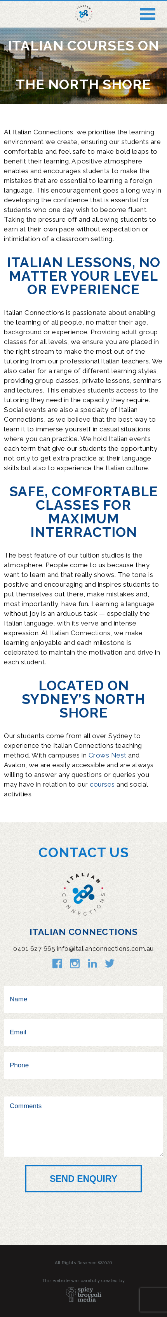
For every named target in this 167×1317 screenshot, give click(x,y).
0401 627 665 (34, 948)
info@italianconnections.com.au (105, 948)
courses (102, 784)
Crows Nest (108, 755)
